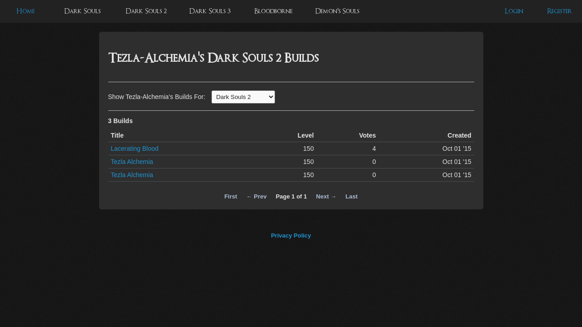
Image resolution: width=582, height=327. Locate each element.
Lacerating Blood (135, 148)
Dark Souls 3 (210, 11)
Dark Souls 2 (146, 11)
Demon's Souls (337, 11)
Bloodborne (273, 11)
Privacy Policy (291, 235)
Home (25, 11)
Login (514, 11)
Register (559, 11)
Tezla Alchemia (132, 161)
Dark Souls (82, 11)
